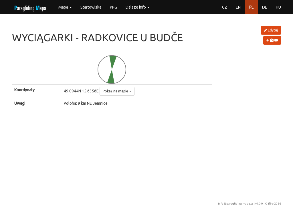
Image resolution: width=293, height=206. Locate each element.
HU (278, 7)
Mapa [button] (65, 7)
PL (251, 7)
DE (264, 7)
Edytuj (271, 30)
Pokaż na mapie (117, 91)
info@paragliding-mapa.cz (235, 203)
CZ (224, 7)
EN (238, 7)
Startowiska (90, 7)
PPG (113, 7)
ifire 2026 (274, 203)
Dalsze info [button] (138, 7)
